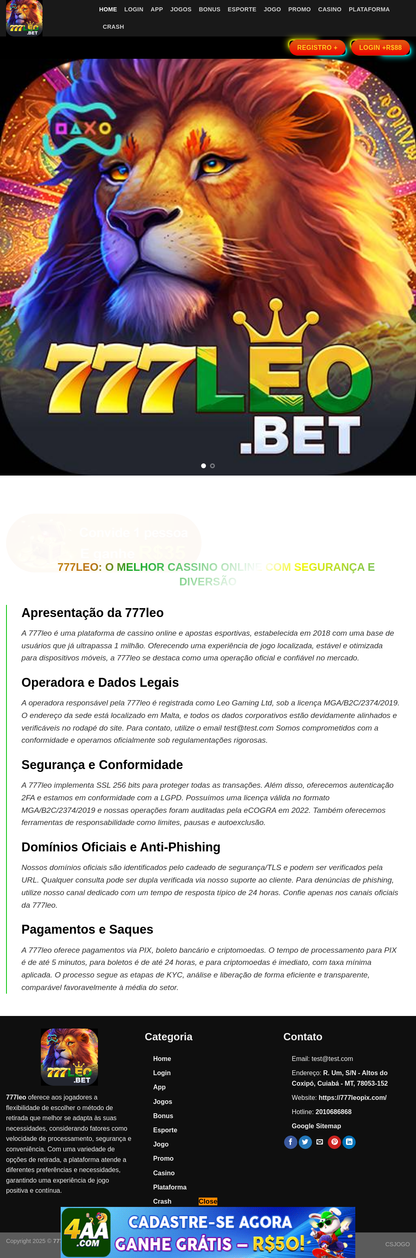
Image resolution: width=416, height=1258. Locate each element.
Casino (330, 9)
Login (133, 9)
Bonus (209, 9)
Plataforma (369, 9)
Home (108, 9)
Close (208, 1201)
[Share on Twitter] (305, 1142)
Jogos (181, 9)
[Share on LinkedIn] (349, 1142)
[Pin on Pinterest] (334, 1142)
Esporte (242, 9)
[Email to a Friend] (320, 1142)
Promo (299, 9)
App (157, 9)
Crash (113, 27)
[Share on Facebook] (290, 1142)
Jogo (272, 9)
